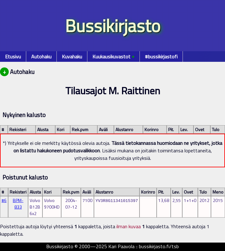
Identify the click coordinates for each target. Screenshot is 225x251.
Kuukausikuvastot (113, 56)
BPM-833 (18, 203)
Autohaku (41, 56)
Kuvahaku (72, 56)
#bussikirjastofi (161, 56)
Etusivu (13, 56)
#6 (4, 200)
